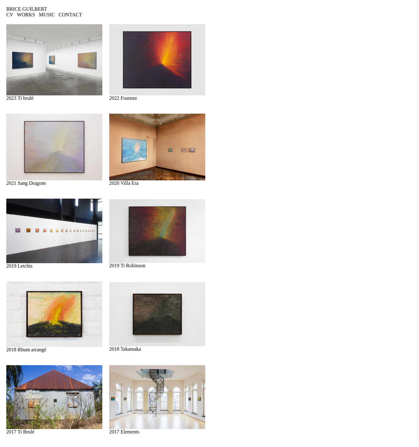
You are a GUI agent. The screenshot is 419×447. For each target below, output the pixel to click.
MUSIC (47, 14)
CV (9, 14)
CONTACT (70, 14)
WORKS (26, 14)
